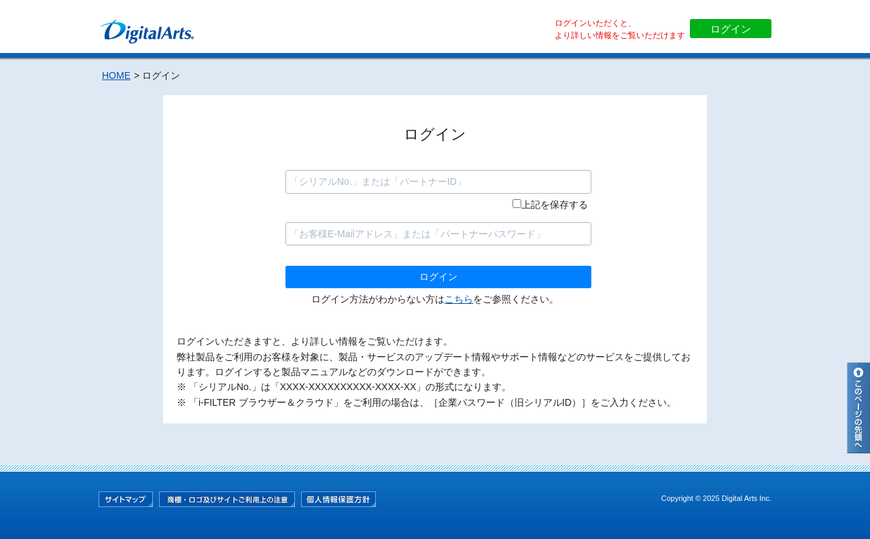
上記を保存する (554, 204)
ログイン (730, 29)
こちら (459, 299)
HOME (116, 75)
